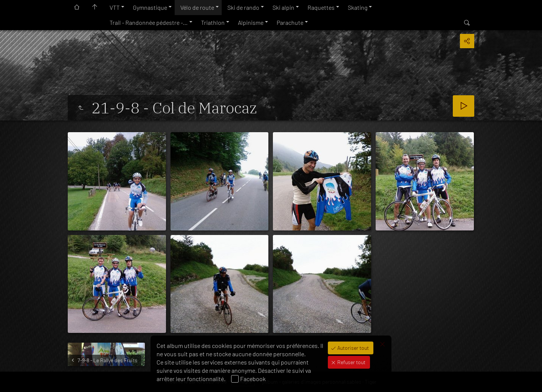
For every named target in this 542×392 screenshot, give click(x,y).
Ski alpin (283, 7)
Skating (357, 7)
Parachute (290, 22)
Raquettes (321, 7)
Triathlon (213, 22)
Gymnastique (150, 7)
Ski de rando (243, 7)
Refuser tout (350, 362)
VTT (115, 7)
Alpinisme (250, 22)
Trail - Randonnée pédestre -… (149, 22)
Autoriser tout (352, 348)
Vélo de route (197, 7)
